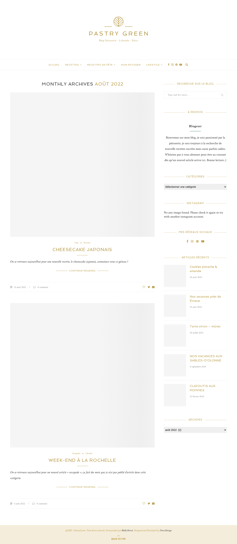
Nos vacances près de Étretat (205, 298)
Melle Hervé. (127, 530)
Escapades (76, 453)
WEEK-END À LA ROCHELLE (82, 460)
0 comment (40, 287)
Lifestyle (153, 65)
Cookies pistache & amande (203, 269)
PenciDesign (166, 530)
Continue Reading (82, 270)
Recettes (72, 65)
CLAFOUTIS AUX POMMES (202, 388)
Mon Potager (131, 65)
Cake (76, 243)
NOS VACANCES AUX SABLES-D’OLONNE (206, 358)
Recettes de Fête (100, 65)
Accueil (54, 65)
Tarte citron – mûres (205, 326)
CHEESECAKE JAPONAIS (82, 249)
